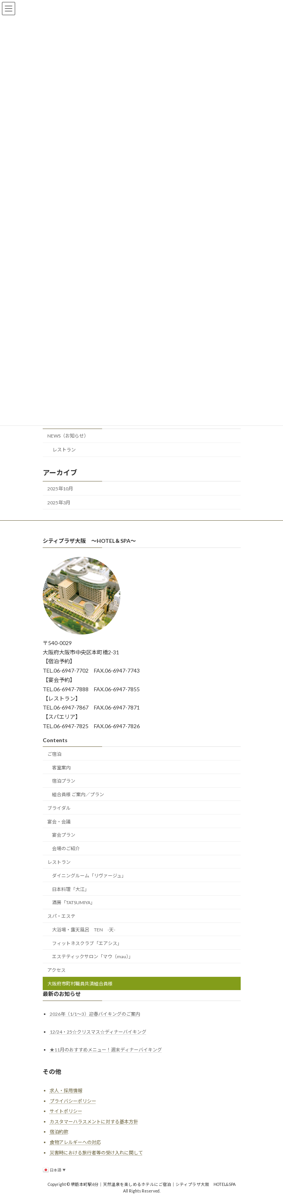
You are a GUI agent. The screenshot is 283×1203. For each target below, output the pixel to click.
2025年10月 (60, 488)
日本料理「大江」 (70, 889)
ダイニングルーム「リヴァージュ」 (89, 876)
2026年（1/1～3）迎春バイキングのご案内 (95, 1014)
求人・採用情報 (66, 1090)
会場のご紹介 (66, 848)
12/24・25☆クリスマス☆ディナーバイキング (98, 1032)
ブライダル (59, 808)
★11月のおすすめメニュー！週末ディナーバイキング (106, 1050)
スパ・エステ (61, 916)
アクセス (56, 970)
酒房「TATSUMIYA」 (73, 902)
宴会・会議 (59, 822)
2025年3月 (58, 502)
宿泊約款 (59, 1132)
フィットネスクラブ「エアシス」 (87, 943)
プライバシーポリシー (73, 1101)
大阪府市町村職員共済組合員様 (80, 984)
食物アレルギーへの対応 (75, 1142)
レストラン (63, 450)
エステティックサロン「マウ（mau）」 (92, 956)
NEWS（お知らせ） (68, 436)
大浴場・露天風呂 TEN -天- (83, 930)
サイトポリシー (66, 1111)
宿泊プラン (63, 781)
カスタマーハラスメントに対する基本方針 (94, 1122)
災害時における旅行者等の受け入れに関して (96, 1153)
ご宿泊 (54, 754)
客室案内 (61, 768)
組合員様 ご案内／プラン (78, 794)
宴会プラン (63, 835)
